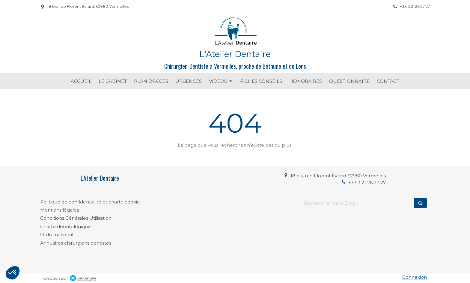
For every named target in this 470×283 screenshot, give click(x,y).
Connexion (414, 277)
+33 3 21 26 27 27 (367, 182)
